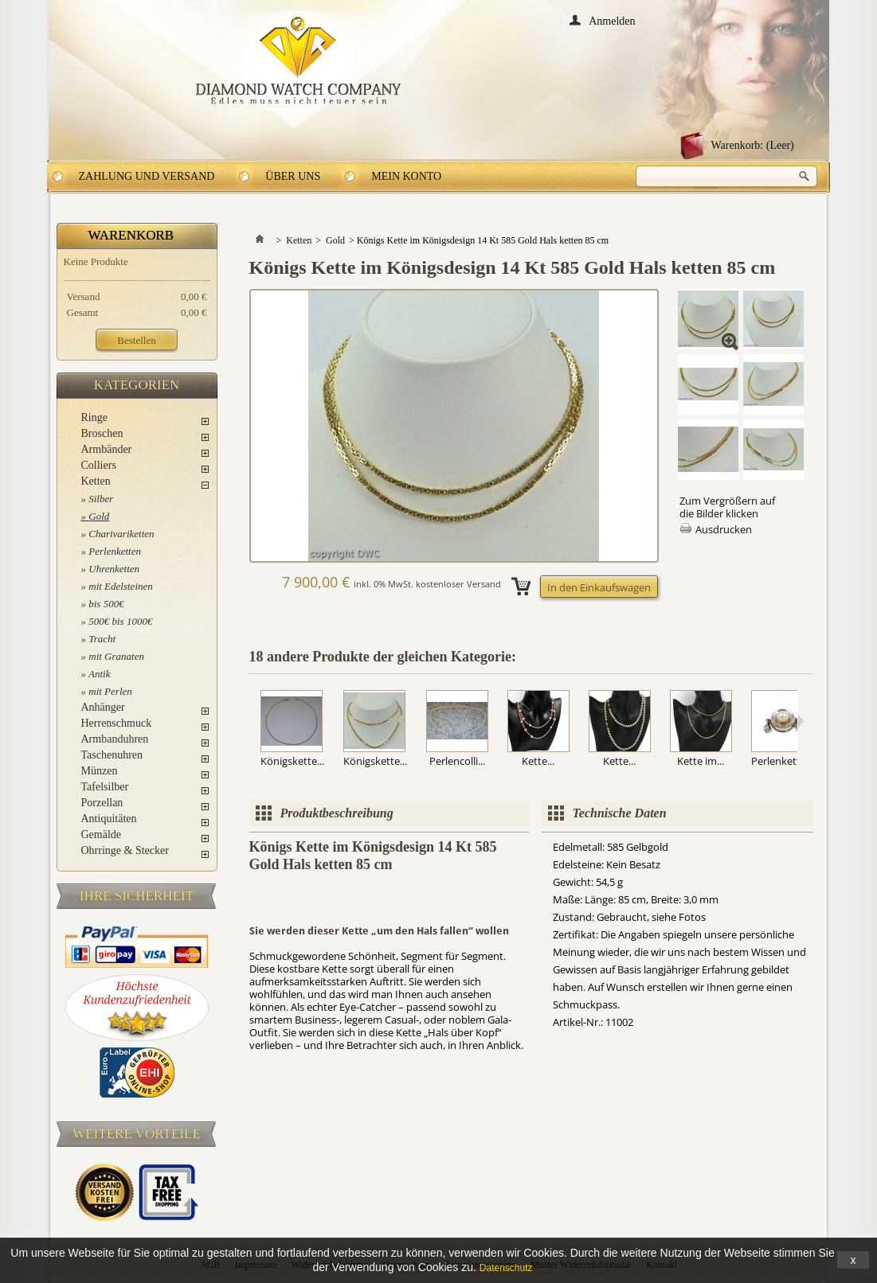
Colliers (98, 465)
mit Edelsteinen (120, 586)
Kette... (538, 761)
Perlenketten (114, 551)
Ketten (96, 481)
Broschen (102, 433)
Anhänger (103, 707)
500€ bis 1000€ (120, 621)
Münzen (99, 771)
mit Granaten (116, 656)
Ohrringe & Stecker (125, 850)
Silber (100, 499)
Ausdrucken (723, 529)
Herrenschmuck (116, 723)
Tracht (101, 639)
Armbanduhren (115, 739)
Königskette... (292, 761)
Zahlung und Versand (147, 176)
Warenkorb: (752, 145)
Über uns (292, 176)
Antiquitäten (109, 819)
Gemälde (101, 834)
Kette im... (700, 761)
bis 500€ (105, 604)
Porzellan (102, 803)
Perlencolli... (457, 761)
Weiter (801, 721)
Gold (98, 516)
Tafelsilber (105, 787)
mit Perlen (110, 691)
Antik (99, 674)
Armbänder (106, 449)
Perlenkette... (782, 761)
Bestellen (136, 340)
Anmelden (612, 20)
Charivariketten (121, 534)
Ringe (94, 417)
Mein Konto (406, 176)
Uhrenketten (113, 569)
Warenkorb (131, 235)
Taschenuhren (112, 755)
